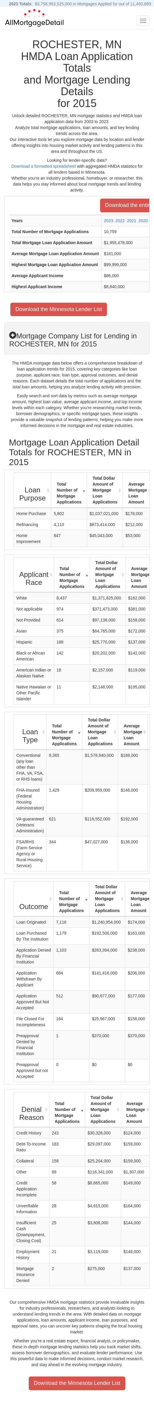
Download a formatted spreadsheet (43, 166)
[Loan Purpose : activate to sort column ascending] (32, 490)
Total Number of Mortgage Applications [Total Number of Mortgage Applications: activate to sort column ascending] (69, 493)
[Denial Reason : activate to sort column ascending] (31, 1109)
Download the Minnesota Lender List (58, 309)
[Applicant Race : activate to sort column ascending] (34, 574)
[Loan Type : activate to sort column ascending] (30, 732)
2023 (108, 220)
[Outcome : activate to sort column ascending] (34, 898)
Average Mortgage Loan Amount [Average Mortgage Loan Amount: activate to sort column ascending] (137, 493)
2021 (131, 220)
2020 (143, 220)
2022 (120, 220)
